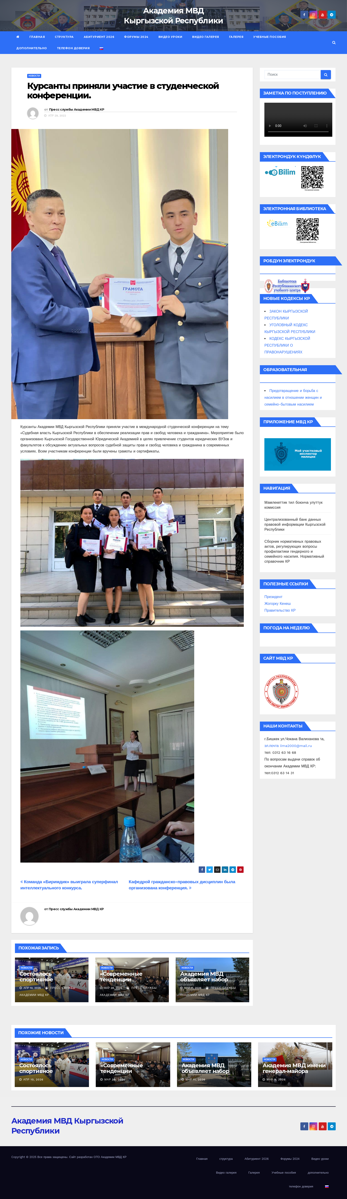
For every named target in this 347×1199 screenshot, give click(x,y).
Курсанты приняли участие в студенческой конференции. (123, 90)
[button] (334, 42)
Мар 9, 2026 (276, 1079)
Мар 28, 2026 (114, 1079)
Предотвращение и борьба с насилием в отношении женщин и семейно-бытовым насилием (293, 397)
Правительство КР (280, 610)
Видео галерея (205, 37)
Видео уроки (170, 37)
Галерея (236, 37)
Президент (273, 597)
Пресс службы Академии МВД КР (76, 109)
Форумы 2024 (136, 37)
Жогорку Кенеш (277, 603)
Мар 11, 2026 (195, 1079)
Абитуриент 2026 (99, 37)
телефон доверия (73, 48)
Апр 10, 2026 (33, 1079)
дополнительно (31, 48)
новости (34, 76)
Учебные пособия (269, 37)
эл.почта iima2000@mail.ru (288, 746)
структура (64, 37)
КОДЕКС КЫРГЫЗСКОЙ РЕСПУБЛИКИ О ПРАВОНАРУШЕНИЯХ (287, 345)
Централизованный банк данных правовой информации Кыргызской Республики (294, 524)
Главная (37, 37)
